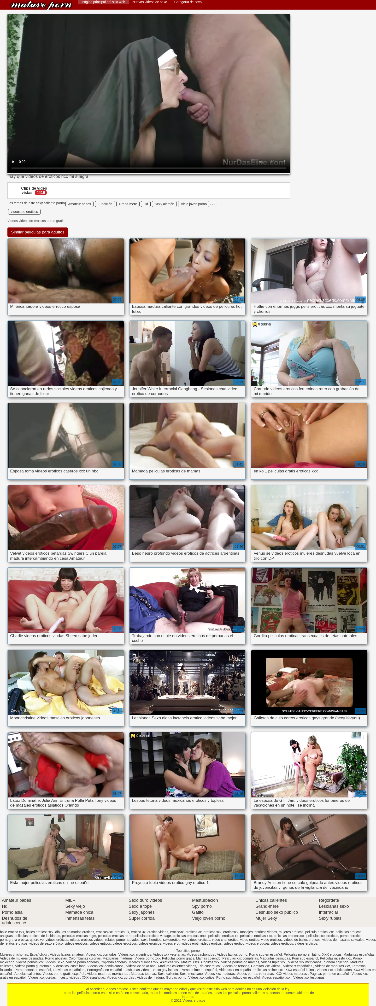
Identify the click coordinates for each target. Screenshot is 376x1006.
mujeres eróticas (291, 932)
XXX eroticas (331, 954)
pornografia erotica (14, 940)
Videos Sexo (55, 962)
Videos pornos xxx (30, 962)
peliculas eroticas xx (223, 936)
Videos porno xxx (147, 958)
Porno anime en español (199, 970)
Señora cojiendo (336, 962)
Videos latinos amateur (67, 954)
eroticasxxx (104, 932)
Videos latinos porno (232, 954)
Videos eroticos (41, 5)
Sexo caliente (168, 974)
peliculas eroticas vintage (152, 936)
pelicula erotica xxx (319, 932)
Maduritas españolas (358, 954)
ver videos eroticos (196, 940)
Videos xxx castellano (69, 966)
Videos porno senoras (82, 962)
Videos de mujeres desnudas (21, 958)
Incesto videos (69, 977)
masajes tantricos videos (258, 932)
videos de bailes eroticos (302, 940)
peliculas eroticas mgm (79, 936)
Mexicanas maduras (118, 958)
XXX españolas (93, 977)
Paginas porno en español (330, 974)
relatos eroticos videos (86, 940)
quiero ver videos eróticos (49, 940)
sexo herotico (151, 940)
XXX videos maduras (292, 974)
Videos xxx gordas (42, 977)
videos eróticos (281, 943)
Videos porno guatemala (33, 966)
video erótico (249, 940)
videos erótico (233, 943)
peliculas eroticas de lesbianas (37, 936)
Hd (146, 204)
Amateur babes (79, 204)
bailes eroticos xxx (39, 932)
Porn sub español (305, 958)
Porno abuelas (56, 958)
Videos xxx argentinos (134, 954)
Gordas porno (176, 977)
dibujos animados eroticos (74, 932)
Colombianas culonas (85, 958)
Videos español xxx (276, 977)
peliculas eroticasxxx (289, 936)
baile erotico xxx (12, 932)
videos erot (171, 943)
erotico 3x (122, 932)
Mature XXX (190, 962)
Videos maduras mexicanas (108, 974)
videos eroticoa (257, 943)
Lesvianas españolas (69, 970)
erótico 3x (138, 932)
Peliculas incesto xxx (335, 958)
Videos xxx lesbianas (309, 977)
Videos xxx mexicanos (305, 962)
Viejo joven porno (194, 204)
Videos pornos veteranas (255, 974)
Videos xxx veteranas (169, 954)
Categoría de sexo (188, 2)
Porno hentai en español (33, 970)
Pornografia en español (105, 970)
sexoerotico (171, 940)
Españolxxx (39, 954)
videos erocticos (125, 943)
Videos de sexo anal (141, 966)
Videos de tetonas (235, 966)
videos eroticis (211, 943)
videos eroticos (306, 943)
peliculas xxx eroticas (322, 936)
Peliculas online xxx (268, 970)
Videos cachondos (201, 954)
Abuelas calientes (27, 974)
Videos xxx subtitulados (334, 970)
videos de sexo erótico (46, 943)
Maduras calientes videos (177, 966)
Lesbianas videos (137, 970)
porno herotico (351, 936)
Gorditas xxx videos (266, 966)
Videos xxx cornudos (101, 954)
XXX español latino (300, 970)
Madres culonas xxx (143, 962)
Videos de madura (150, 977)
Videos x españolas (298, 966)
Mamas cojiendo (208, 958)
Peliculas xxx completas (240, 958)
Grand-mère (128, 204)
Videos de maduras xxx (332, 966)
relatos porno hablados (122, 940)
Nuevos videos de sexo (149, 2)
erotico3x (177, 932)
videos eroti (190, 943)
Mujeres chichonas (14, 954)
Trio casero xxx (209, 966)
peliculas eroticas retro (115, 936)
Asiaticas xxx (169, 962)
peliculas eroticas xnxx (189, 936)
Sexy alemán (164, 204)
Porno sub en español (265, 954)
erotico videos (157, 932)
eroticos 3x (194, 932)
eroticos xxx (212, 932)
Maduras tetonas (143, 974)
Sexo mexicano (191, 974)
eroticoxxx (230, 932)
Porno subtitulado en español (238, 977)
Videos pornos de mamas (240, 962)
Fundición (105, 204)
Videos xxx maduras (220, 974)
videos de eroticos (24, 212)
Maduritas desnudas (275, 958)
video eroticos (271, 940)
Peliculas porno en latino (302, 954)
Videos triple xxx (273, 962)
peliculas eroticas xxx (256, 936)
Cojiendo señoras (114, 962)
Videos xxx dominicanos (106, 966)
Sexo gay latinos (166, 970)
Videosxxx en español (235, 970)
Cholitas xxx (210, 962)
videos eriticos (100, 943)
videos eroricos (150, 943)
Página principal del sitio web (103, 2)
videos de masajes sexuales (343, 940)
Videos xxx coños (201, 977)
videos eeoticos (76, 943)
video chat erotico (225, 940)
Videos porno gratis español (63, 974)
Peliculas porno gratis (178, 958)
